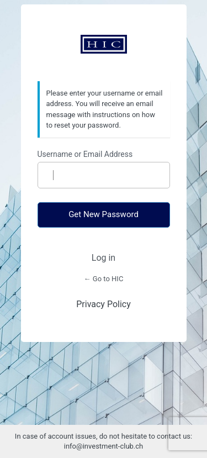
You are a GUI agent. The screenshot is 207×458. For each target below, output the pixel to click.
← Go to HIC (104, 279)
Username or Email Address (85, 154)
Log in (103, 257)
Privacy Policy (103, 304)
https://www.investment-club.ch (104, 44)
